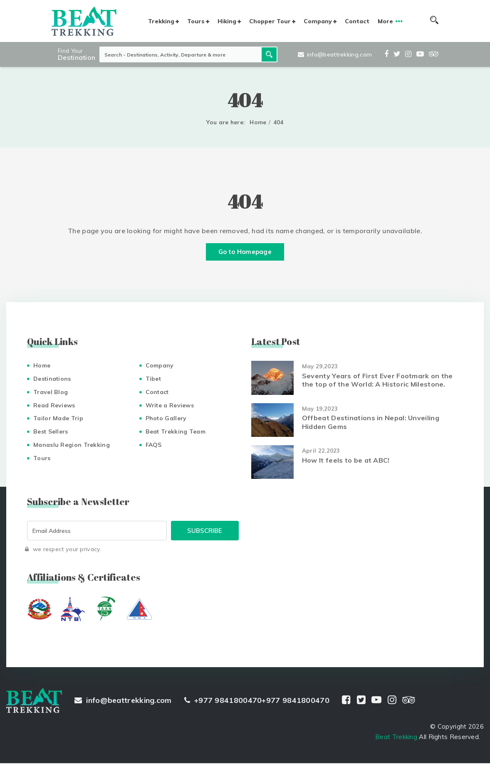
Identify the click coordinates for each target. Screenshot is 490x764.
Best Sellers (50, 432)
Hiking (227, 21)
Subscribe (204, 531)
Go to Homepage (245, 252)
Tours (196, 21)
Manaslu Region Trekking (71, 445)
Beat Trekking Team (175, 432)
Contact (357, 21)
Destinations (52, 379)
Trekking (161, 21)
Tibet (153, 379)
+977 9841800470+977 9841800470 (256, 700)
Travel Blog (50, 393)
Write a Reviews (170, 405)
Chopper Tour (270, 21)
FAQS (154, 445)
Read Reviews (54, 405)
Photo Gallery (166, 419)
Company (318, 21)
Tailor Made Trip (58, 419)
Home (258, 122)
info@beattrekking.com (335, 54)
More (385, 21)
